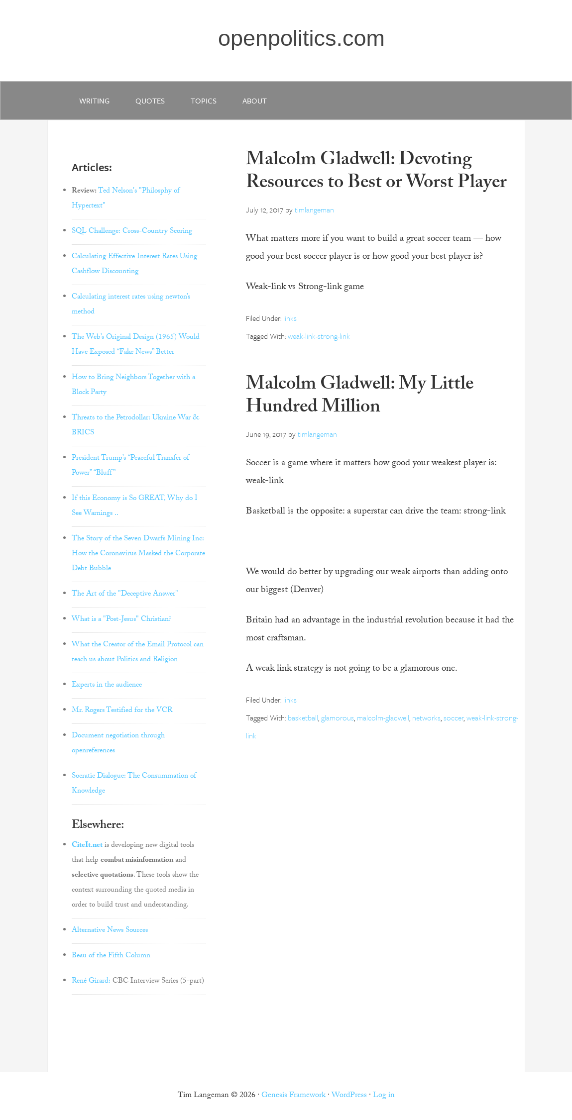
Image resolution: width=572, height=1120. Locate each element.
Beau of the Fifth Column (111, 956)
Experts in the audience (107, 685)
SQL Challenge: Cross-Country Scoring (132, 231)
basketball (303, 717)
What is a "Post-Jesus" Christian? (122, 619)
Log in (384, 1096)
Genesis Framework (293, 1096)
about (254, 100)
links (290, 317)
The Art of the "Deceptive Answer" (125, 594)
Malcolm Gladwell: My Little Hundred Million (359, 397)
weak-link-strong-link (319, 335)
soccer (453, 717)
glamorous (337, 717)
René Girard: (91, 981)
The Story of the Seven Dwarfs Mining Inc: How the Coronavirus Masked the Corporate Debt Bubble (138, 554)
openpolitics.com (301, 38)
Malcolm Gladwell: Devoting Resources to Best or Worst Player (376, 173)
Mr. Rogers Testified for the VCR (122, 711)
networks (426, 717)
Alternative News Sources (110, 930)
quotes (150, 100)
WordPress (349, 1096)
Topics (204, 100)
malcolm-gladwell (383, 717)
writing (94, 100)
